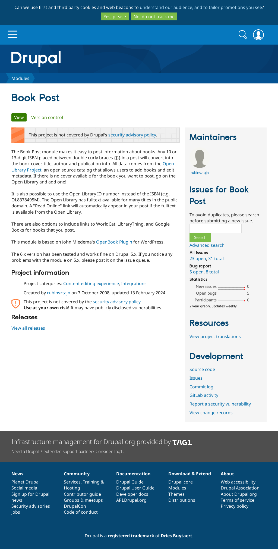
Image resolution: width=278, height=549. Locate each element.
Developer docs (132, 494)
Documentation (133, 474)
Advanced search (207, 245)
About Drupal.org (239, 494)
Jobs (15, 512)
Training (91, 482)
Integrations (134, 283)
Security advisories (30, 506)
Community (77, 474)
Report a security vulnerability (220, 404)
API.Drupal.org (131, 500)
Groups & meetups (83, 500)
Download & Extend (189, 474)
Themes (176, 494)
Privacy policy (234, 506)
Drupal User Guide (135, 488)
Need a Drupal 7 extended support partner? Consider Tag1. (67, 451)
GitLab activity (203, 395)
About (227, 474)
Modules (20, 78)
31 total (216, 258)
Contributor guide (82, 494)
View (20, 117)
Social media (24, 488)
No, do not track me (154, 17)
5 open (196, 272)
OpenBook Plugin (114, 242)
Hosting (72, 488)
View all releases (28, 328)
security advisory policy (132, 135)
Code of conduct (81, 512)
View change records (211, 413)
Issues (196, 378)
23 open (197, 258)
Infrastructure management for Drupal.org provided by (101, 441)
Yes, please (115, 17)
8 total (212, 272)
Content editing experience (91, 283)
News (17, 474)
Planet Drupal (25, 482)
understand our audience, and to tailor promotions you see (201, 7)
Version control (47, 117)
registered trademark (131, 536)
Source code (202, 369)
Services (72, 482)
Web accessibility (238, 482)
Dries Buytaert (176, 536)
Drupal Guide (130, 482)
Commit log (201, 387)
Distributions (181, 500)
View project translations (215, 336)
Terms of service (237, 500)
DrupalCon (75, 506)
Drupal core (180, 482)
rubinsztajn (58, 293)
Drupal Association (240, 488)
